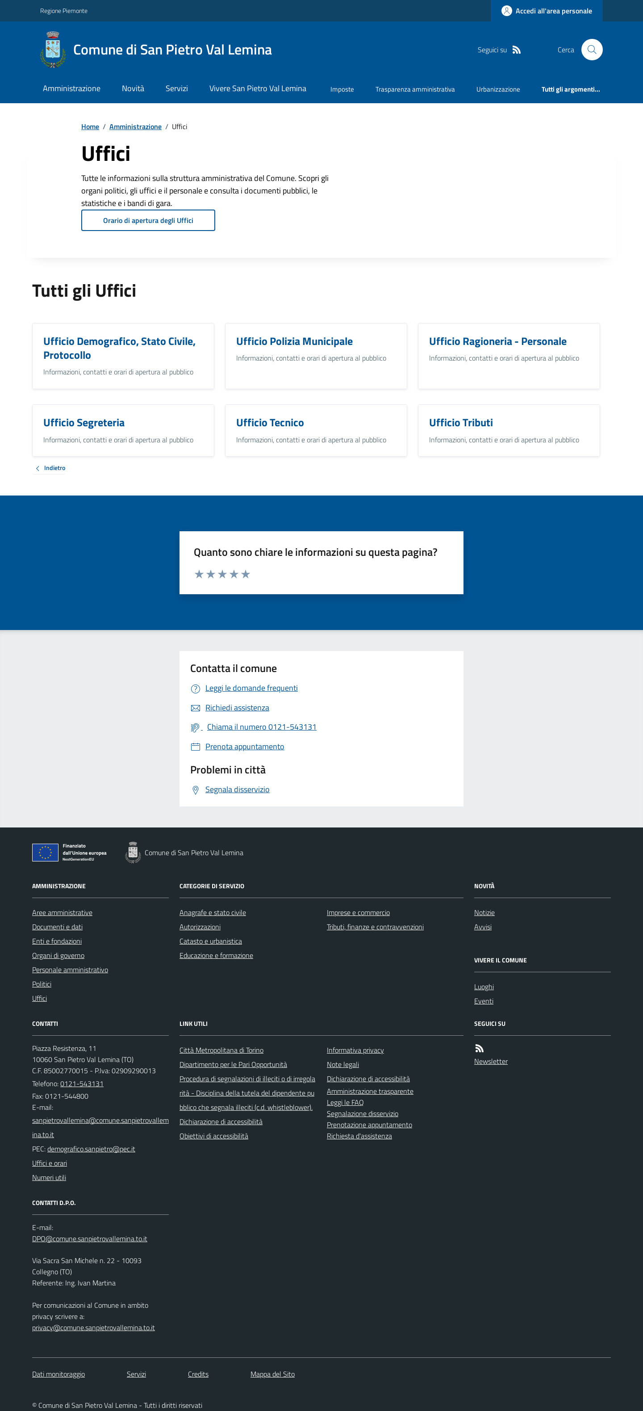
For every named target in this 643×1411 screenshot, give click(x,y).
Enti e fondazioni (57, 941)
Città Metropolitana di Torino (221, 1050)
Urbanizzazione (498, 89)
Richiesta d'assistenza (359, 1135)
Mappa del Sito (273, 1374)
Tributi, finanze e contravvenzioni (375, 926)
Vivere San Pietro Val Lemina (257, 88)
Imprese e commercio (358, 912)
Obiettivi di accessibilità (214, 1135)
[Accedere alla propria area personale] (547, 10)
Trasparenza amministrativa (415, 89)
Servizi (177, 88)
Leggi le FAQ (345, 1102)
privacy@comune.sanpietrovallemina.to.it (93, 1327)
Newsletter (491, 1061)
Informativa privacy (355, 1050)
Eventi (483, 1000)
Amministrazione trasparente (370, 1091)
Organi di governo (58, 955)
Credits (198, 1374)
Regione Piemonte (64, 10)
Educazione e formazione (216, 955)
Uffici (39, 998)
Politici (41, 983)
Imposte (342, 89)
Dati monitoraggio (58, 1374)
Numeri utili (49, 1177)
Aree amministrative (62, 912)
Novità (133, 88)
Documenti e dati (57, 926)
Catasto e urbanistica (211, 941)
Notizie (484, 912)
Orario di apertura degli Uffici (148, 220)
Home (90, 126)
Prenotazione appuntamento (369, 1124)
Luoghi (484, 986)
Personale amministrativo (70, 969)
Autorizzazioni (200, 926)
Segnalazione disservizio (362, 1113)
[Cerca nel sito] (588, 49)
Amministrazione (71, 88)
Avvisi (483, 926)
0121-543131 (82, 1083)
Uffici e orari (49, 1163)
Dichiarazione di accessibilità (221, 1121)
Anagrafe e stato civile (213, 912)
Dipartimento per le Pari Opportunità (233, 1064)
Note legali (343, 1064)
